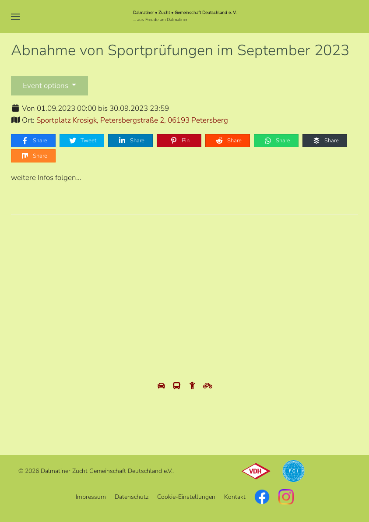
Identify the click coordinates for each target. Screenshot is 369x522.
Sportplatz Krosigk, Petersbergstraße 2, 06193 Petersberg (132, 120)
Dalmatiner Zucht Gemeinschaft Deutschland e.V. (106, 471)
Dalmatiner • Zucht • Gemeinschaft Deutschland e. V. (184, 13)
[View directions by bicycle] (207, 386)
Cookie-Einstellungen (186, 497)
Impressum (91, 497)
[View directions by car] (162, 386)
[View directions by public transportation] (177, 386)
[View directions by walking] (193, 386)
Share (34, 141)
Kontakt (235, 497)
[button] (15, 16)
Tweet (82, 141)
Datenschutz (131, 497)
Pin (179, 141)
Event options (46, 86)
